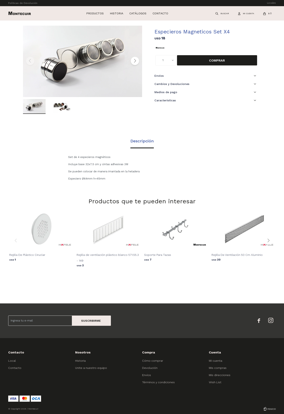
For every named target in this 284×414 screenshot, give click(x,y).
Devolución (150, 367)
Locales (271, 3)
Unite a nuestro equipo (91, 367)
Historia (116, 13)
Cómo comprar (152, 360)
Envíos (146, 375)
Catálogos (137, 13)
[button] (135, 61)
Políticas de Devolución (22, 3)
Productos (95, 13)
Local (12, 360)
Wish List (215, 382)
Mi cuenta (215, 360)
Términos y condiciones (158, 382)
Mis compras (218, 367)
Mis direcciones (219, 375)
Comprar (217, 60)
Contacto (160, 13)
